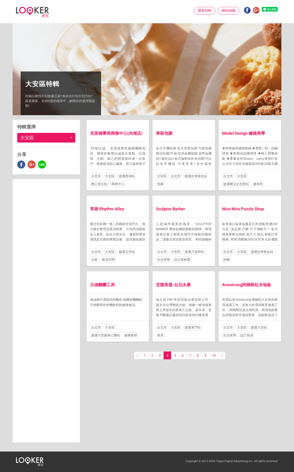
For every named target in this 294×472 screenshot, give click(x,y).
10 (214, 355)
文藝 (94, 259)
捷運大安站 (259, 327)
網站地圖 (228, 11)
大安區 (110, 176)
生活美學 (163, 259)
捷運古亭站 (127, 252)
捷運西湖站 (127, 176)
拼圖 (226, 259)
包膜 (160, 184)
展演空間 (108, 259)
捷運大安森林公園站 (105, 335)
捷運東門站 (193, 327)
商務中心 (117, 184)
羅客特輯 (205, 11)
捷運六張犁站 (194, 252)
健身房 (258, 184)
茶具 (160, 335)
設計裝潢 (246, 335)
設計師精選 (182, 259)
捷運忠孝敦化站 (196, 176)
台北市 (96, 176)
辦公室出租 (99, 184)
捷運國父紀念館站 (236, 184)
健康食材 (130, 335)
